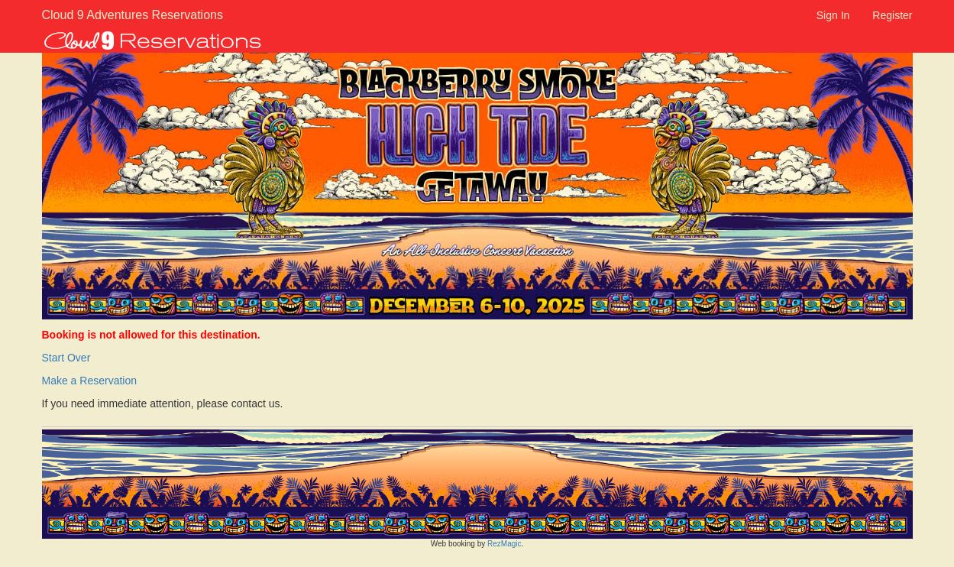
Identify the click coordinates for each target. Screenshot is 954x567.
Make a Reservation (89, 380)
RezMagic (504, 543)
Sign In (833, 15)
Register (892, 15)
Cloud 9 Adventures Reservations (112, 14)
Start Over (66, 358)
